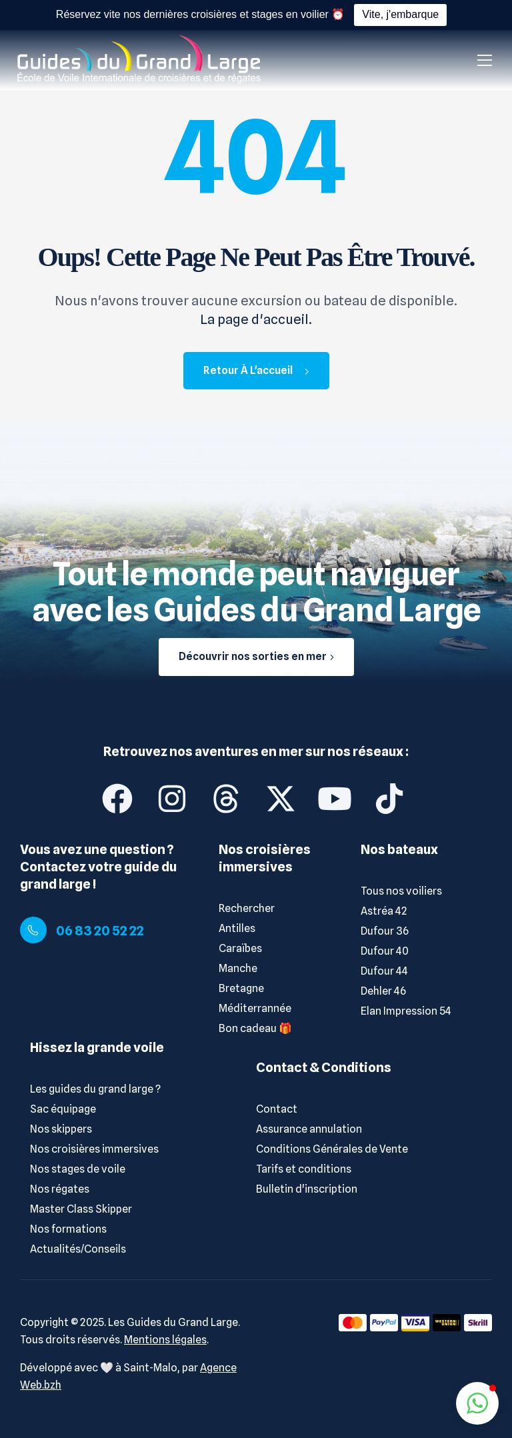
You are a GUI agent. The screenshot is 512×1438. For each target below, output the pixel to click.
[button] (477, 1403)
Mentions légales (165, 1339)
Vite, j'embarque (400, 14)
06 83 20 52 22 (100, 931)
